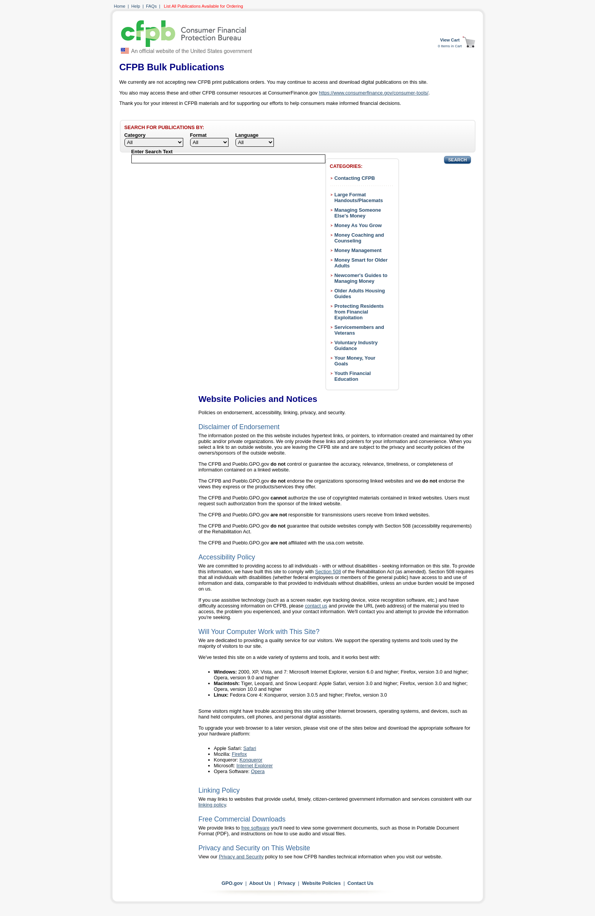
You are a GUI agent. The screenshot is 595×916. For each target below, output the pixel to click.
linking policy (212, 805)
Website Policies (321, 883)
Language (247, 135)
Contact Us (361, 883)
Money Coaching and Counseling (359, 238)
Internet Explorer (255, 765)
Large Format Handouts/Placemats (359, 197)
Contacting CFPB (355, 178)
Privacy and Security (241, 857)
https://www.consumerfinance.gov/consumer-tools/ (373, 93)
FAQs (151, 6)
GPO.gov (232, 883)
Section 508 (328, 571)
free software (255, 828)
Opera (258, 771)
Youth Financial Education (353, 376)
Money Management (358, 250)
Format (198, 135)
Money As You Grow (358, 225)
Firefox (239, 754)
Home (120, 6)
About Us (260, 883)
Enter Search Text (152, 151)
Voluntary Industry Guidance (356, 345)
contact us (316, 606)
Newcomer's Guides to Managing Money (361, 278)
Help (135, 6)
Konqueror (250, 760)
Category (135, 135)
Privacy (286, 883)
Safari (249, 748)
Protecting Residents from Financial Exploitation (359, 311)
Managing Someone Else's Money (358, 213)
